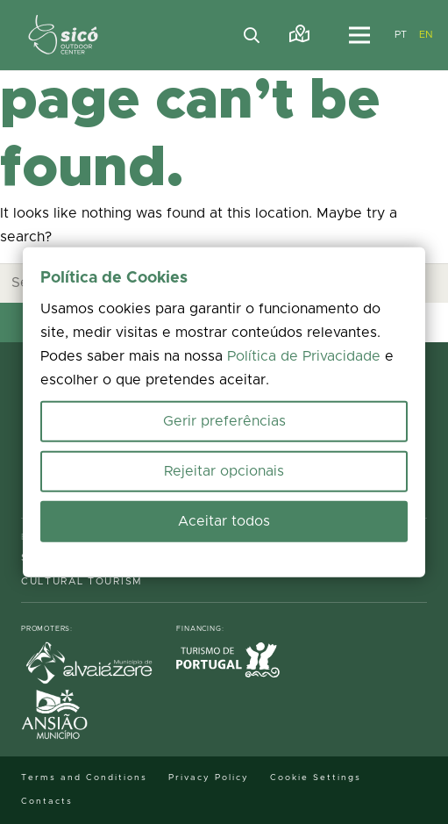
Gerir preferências (224, 421)
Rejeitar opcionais (224, 471)
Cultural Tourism (82, 581)
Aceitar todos (224, 521)
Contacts (47, 801)
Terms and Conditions (84, 777)
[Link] (299, 34)
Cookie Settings (315, 777)
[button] (252, 35)
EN (426, 34)
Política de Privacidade (303, 356)
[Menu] (359, 35)
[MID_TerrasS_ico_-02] (63, 35)
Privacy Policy (208, 777)
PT (401, 34)
